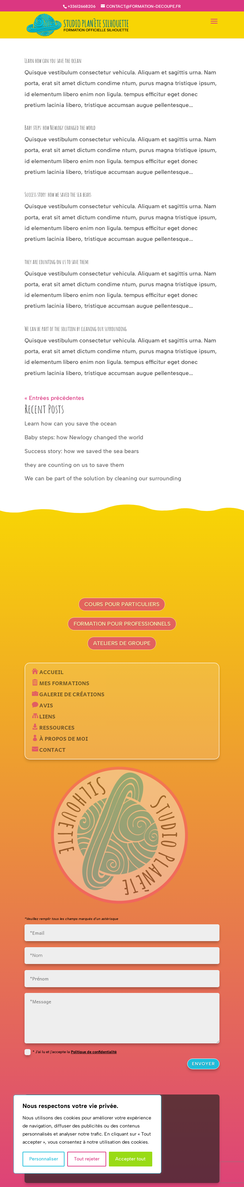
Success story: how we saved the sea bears (58, 194)
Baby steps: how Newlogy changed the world (60, 127)
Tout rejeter (86, 1159)
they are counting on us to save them (56, 261)
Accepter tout (130, 1159)
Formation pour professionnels (122, 624)
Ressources (56, 727)
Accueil (51, 671)
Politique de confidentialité (94, 1052)
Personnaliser (43, 1159)
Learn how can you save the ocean (53, 60)
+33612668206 (81, 6)
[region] (87, 1134)
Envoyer (203, 1063)
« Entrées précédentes (54, 398)
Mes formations (63, 682)
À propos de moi (63, 738)
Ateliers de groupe (122, 643)
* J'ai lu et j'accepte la (71, 1052)
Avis (45, 705)
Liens (46, 716)
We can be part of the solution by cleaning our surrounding (76, 328)
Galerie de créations (71, 694)
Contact (52, 749)
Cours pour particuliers (121, 604)
